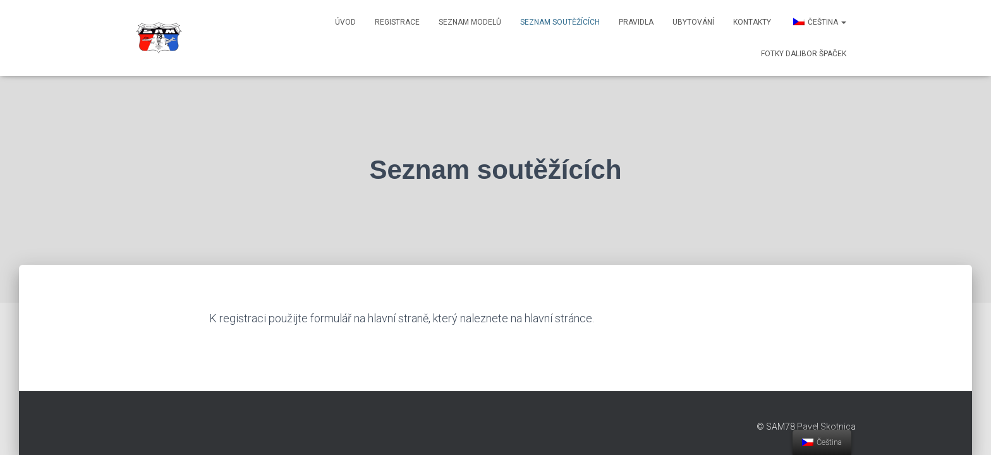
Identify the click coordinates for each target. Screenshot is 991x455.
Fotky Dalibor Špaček (803, 53)
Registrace (397, 22)
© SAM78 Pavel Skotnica (806, 427)
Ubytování (693, 22)
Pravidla (636, 22)
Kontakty (752, 22)
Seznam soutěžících (560, 22)
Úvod (345, 22)
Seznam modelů (470, 22)
